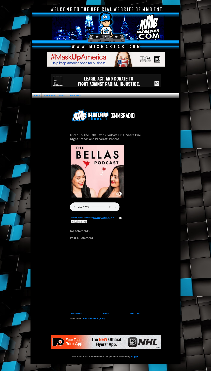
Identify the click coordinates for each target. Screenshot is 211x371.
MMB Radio (49, 95)
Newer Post (76, 314)
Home (37, 95)
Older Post (135, 314)
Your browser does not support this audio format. (95, 206)
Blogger (134, 356)
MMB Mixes (75, 95)
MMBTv (62, 95)
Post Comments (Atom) (94, 318)
